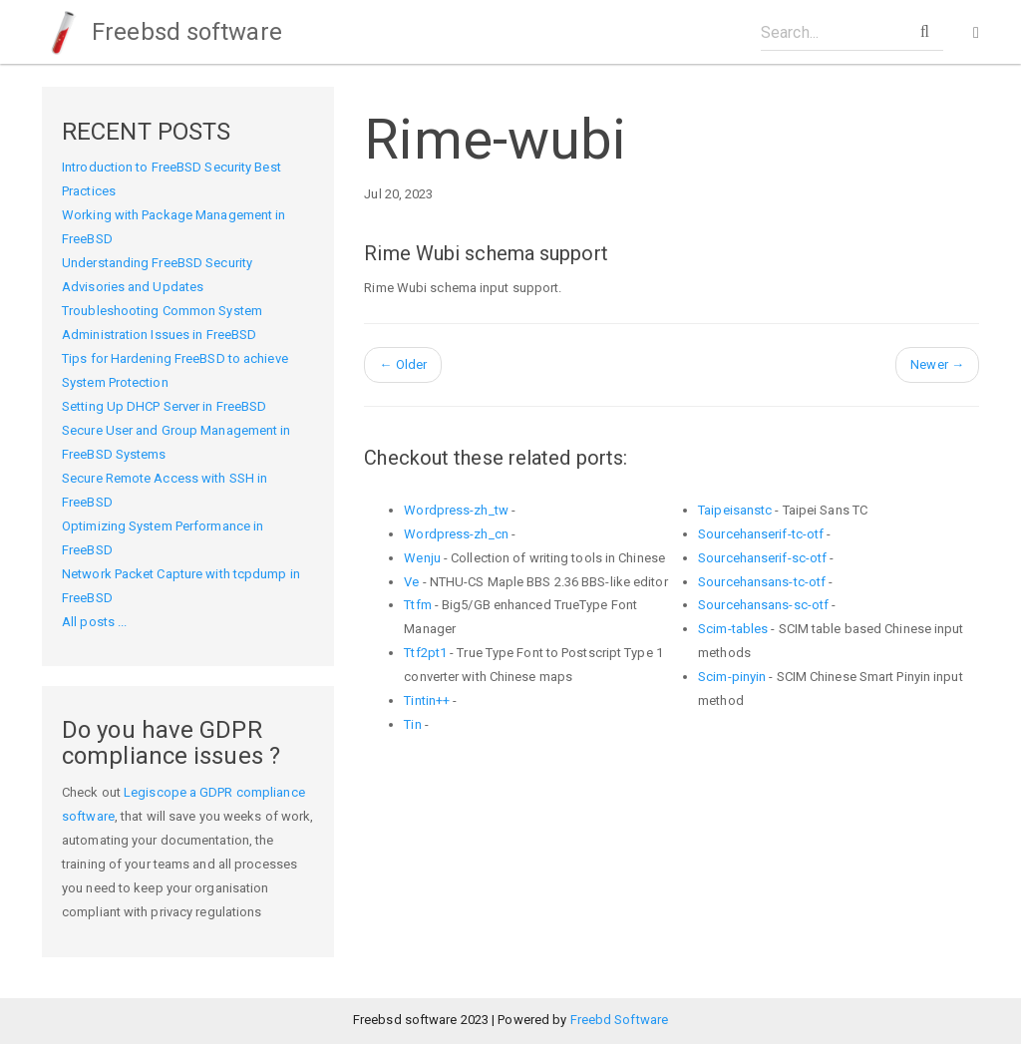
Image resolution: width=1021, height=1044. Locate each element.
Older (403, 364)
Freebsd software (162, 32)
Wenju (422, 557)
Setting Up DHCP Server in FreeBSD (164, 406)
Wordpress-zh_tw (456, 510)
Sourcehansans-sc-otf (763, 604)
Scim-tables (733, 628)
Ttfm (417, 604)
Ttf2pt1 (425, 652)
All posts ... (94, 621)
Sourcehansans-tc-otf (762, 581)
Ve (411, 581)
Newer (937, 364)
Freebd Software (619, 1019)
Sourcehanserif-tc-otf (761, 533)
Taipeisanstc (735, 510)
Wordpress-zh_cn (456, 533)
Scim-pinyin (732, 676)
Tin (412, 724)
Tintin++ (427, 700)
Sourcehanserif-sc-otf (762, 557)
